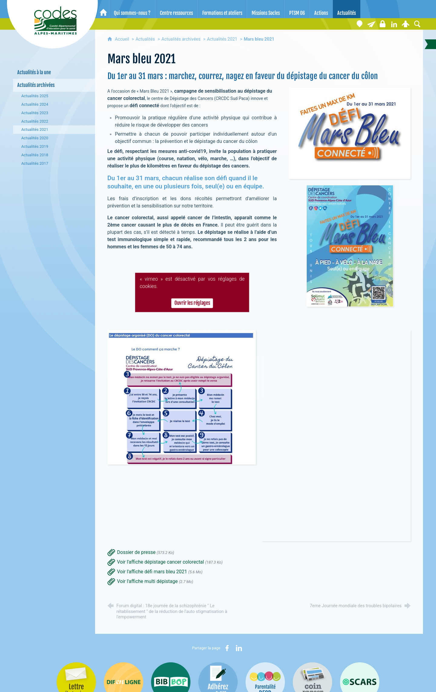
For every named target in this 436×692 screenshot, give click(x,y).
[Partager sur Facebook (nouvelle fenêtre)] (227, 648)
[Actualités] (346, 9)
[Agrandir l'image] (350, 133)
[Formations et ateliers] (222, 9)
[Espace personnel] (405, 24)
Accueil (122, 39)
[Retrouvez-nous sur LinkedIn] (394, 24)
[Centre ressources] (176, 9)
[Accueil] (103, 9)
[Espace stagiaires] (382, 24)
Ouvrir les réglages (192, 303)
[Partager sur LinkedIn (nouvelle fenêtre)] (239, 648)
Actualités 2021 (222, 39)
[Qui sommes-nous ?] (132, 9)
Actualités (145, 39)
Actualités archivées (180, 39)
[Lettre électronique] (371, 24)
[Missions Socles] (265, 9)
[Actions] (321, 9)
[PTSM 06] (297, 9)
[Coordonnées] (359, 24)
